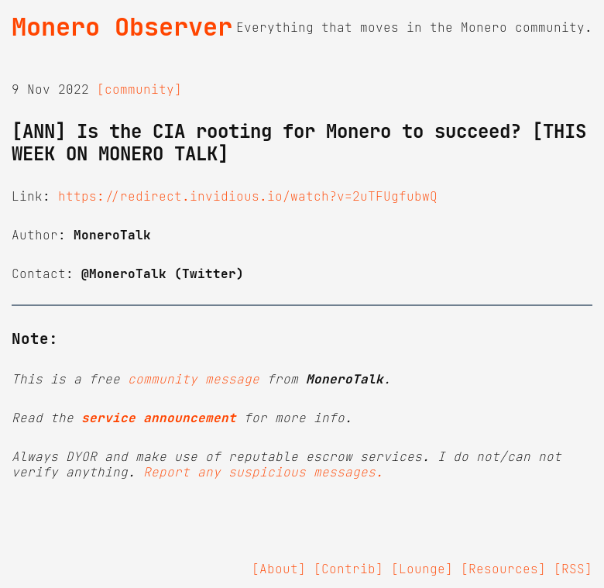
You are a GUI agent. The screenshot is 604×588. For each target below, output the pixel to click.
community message (193, 379)
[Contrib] (348, 568)
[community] (139, 89)
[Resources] (503, 568)
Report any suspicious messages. (263, 472)
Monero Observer (122, 27)
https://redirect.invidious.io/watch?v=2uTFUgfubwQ (248, 196)
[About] (279, 568)
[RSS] (573, 568)
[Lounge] (422, 568)
